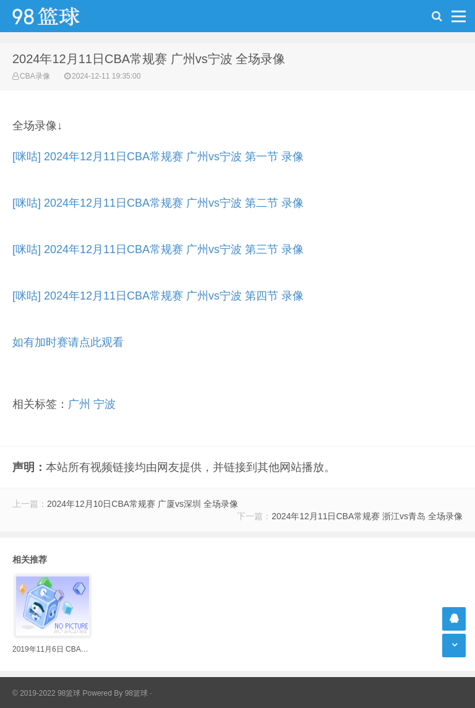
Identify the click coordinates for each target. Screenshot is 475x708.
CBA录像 (35, 76)
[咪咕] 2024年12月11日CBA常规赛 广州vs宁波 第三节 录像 (158, 249)
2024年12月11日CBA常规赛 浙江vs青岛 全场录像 (367, 516)
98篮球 (136, 693)
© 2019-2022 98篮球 (46, 693)
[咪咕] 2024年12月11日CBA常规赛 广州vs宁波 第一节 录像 (158, 156)
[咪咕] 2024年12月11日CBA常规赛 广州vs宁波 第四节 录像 (158, 296)
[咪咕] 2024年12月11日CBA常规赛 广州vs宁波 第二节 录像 (158, 203)
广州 (79, 404)
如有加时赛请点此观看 (68, 342)
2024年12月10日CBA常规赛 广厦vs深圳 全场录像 (142, 504)
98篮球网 (62, 16)
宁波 (104, 404)
